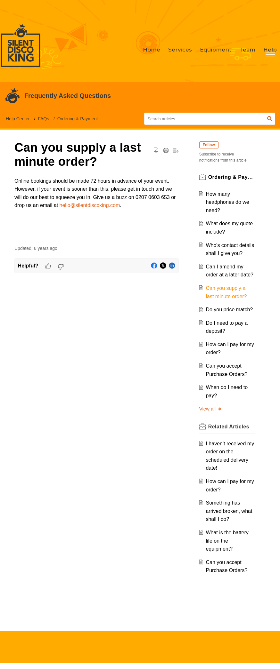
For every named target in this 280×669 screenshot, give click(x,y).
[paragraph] (96, 193)
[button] (269, 119)
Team (247, 49)
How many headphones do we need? (227, 202)
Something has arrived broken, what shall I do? (229, 511)
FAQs (43, 118)
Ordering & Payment (77, 118)
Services (180, 49)
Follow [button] (209, 145)
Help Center (18, 118)
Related (228, 426)
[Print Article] (166, 151)
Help (270, 49)
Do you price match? (229, 309)
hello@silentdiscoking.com (90, 205)
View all (210, 408)
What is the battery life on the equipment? (227, 541)
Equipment (215, 49)
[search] (210, 119)
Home (151, 49)
